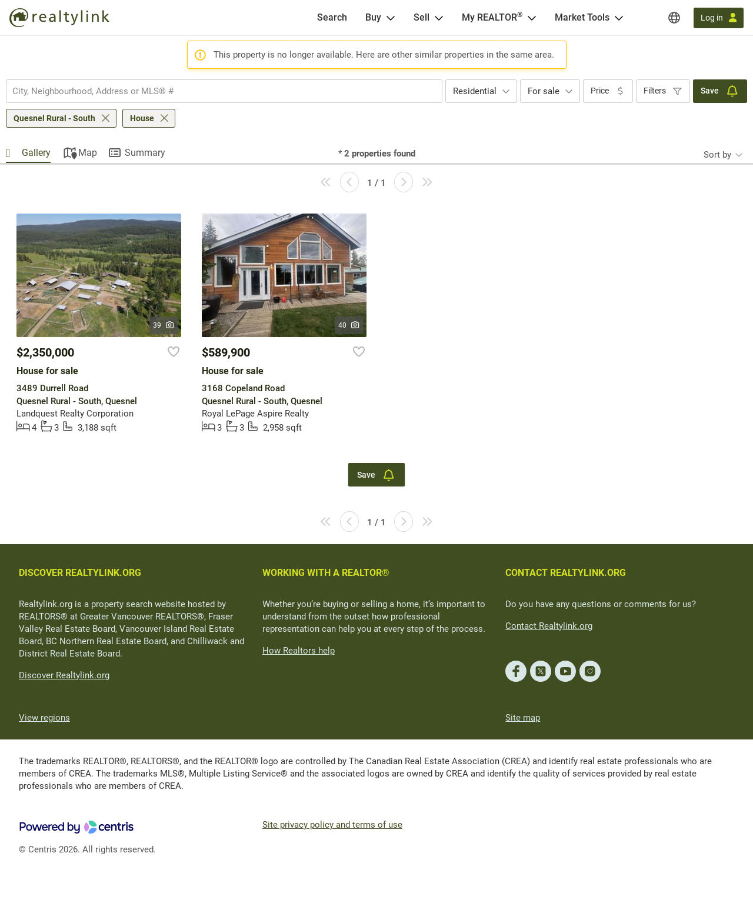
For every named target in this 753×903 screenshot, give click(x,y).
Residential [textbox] (475, 91)
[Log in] (719, 18)
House (142, 118)
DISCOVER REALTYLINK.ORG (80, 572)
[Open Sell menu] (439, 17)
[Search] (332, 17)
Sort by (717, 154)
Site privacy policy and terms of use (332, 824)
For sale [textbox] (543, 91)
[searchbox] (216, 91)
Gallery (36, 152)
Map (87, 152)
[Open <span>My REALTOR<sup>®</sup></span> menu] (532, 17)
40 (349, 325)
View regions (44, 717)
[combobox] (224, 91)
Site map (522, 717)
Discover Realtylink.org (64, 675)
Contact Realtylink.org (548, 626)
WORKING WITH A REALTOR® (325, 572)
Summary (145, 152)
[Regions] (674, 17)
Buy (373, 17)
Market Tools (582, 17)
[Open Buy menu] (390, 17)
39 (164, 325)
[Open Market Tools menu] (619, 17)
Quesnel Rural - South (54, 118)
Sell (421, 17)
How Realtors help (298, 650)
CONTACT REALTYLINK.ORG (565, 572)
